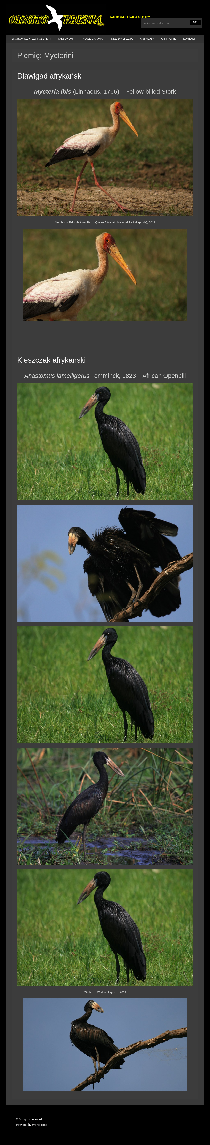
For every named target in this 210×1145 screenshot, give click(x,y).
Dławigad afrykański (50, 76)
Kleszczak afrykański (51, 360)
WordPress (39, 1124)
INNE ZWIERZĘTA (122, 38)
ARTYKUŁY (147, 38)
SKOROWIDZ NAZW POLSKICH (31, 38)
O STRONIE (168, 38)
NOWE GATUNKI (93, 38)
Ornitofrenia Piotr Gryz (56, 18)
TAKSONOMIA (66, 38)
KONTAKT (189, 38)
